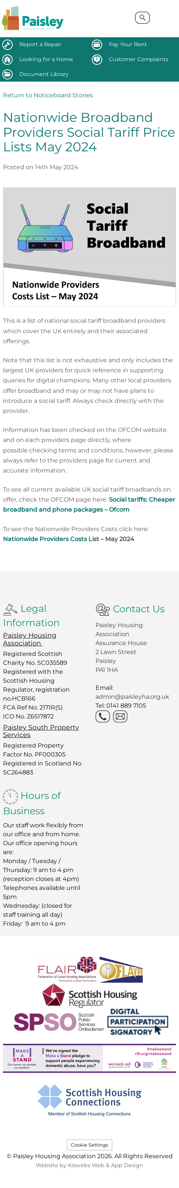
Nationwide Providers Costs (68, 539)
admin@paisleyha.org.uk (133, 696)
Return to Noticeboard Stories (48, 95)
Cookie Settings (89, 1145)
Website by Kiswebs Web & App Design (89, 1165)
